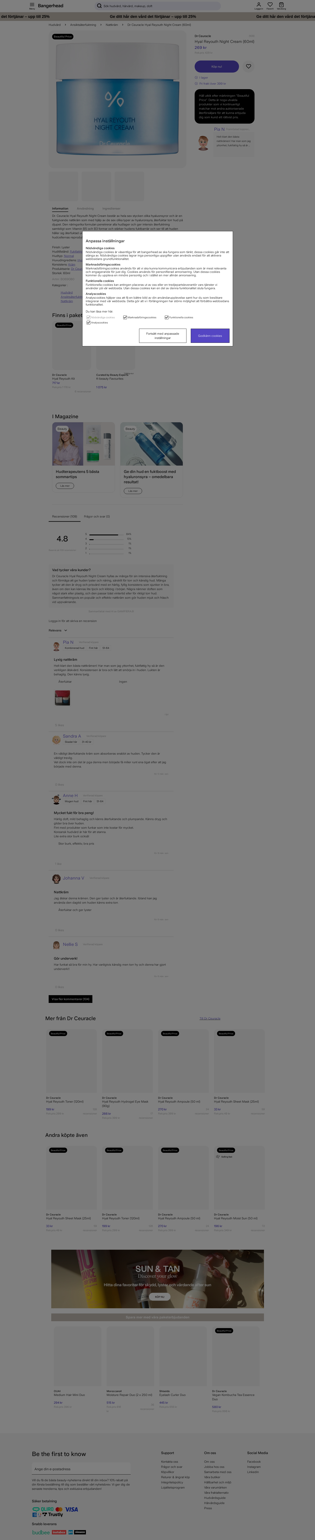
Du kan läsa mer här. (99, 311)
